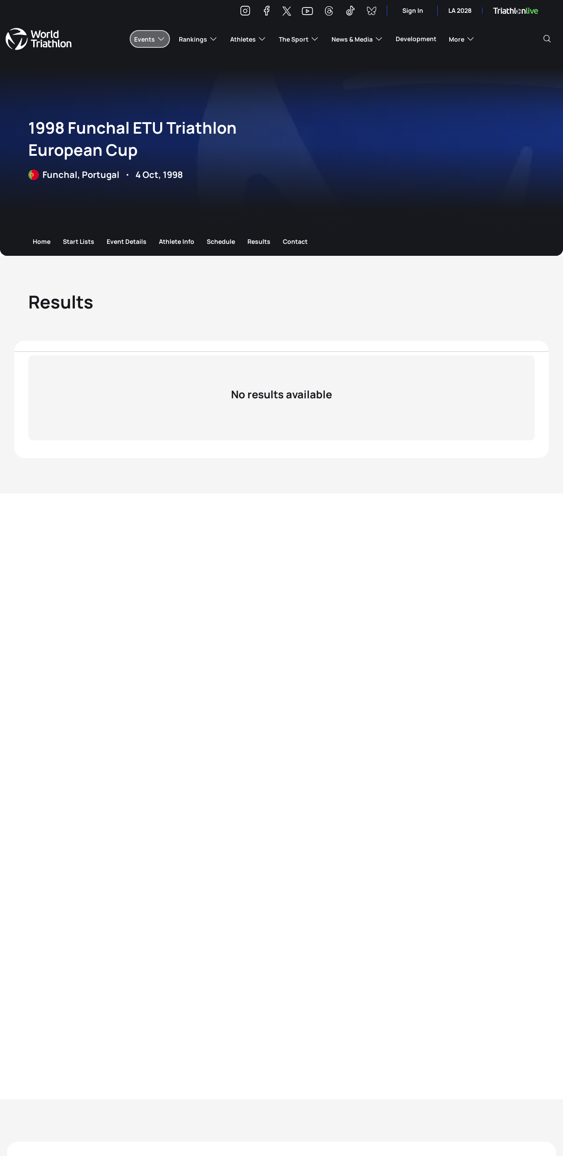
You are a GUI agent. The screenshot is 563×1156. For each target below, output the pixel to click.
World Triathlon (38, 39)
